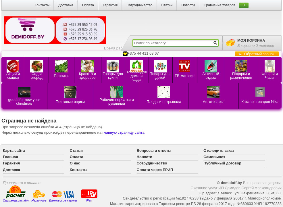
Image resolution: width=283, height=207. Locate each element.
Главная (10, 157)
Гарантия (110, 5)
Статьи (167, 5)
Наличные (38, 196)
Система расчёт (16, 193)
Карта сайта (14, 150)
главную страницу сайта (124, 132)
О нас (75, 163)
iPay (89, 195)
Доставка (65, 5)
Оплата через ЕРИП (155, 170)
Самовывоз (214, 157)
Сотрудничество (139, 5)
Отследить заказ (218, 150)
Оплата (88, 5)
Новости (188, 5)
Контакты (41, 5)
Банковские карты (63, 196)
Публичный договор (222, 163)
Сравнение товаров (219, 5)
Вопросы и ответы (154, 150)
